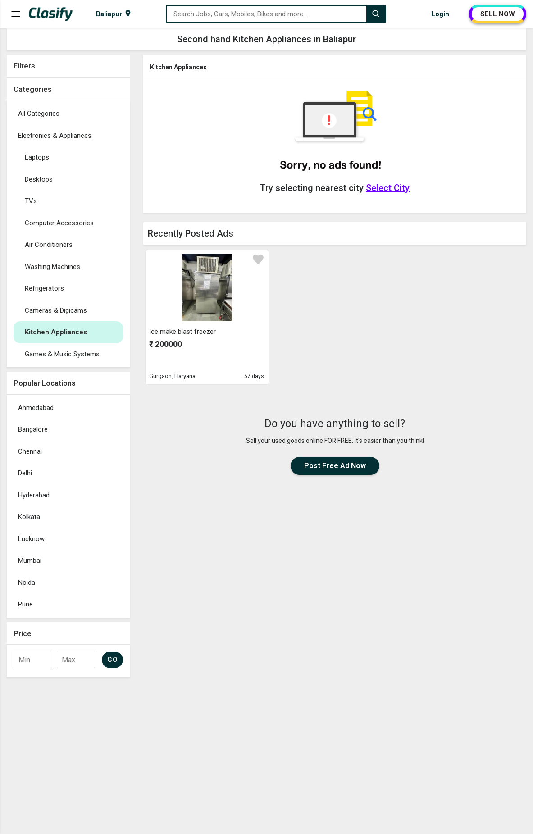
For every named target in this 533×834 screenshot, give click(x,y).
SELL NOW (497, 14)
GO (112, 660)
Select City (388, 187)
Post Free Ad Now (335, 465)
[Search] (375, 14)
